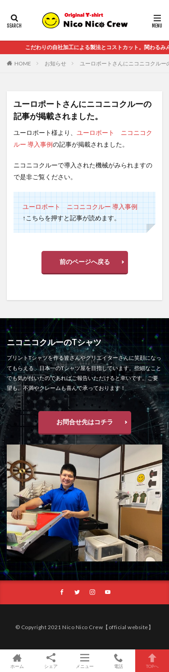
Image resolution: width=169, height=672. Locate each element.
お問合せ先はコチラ (84, 422)
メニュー (84, 660)
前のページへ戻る (84, 261)
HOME (22, 63)
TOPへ (152, 660)
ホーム (17, 660)
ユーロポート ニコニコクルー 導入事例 (80, 206)
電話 (118, 660)
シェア (51, 661)
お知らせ (55, 63)
